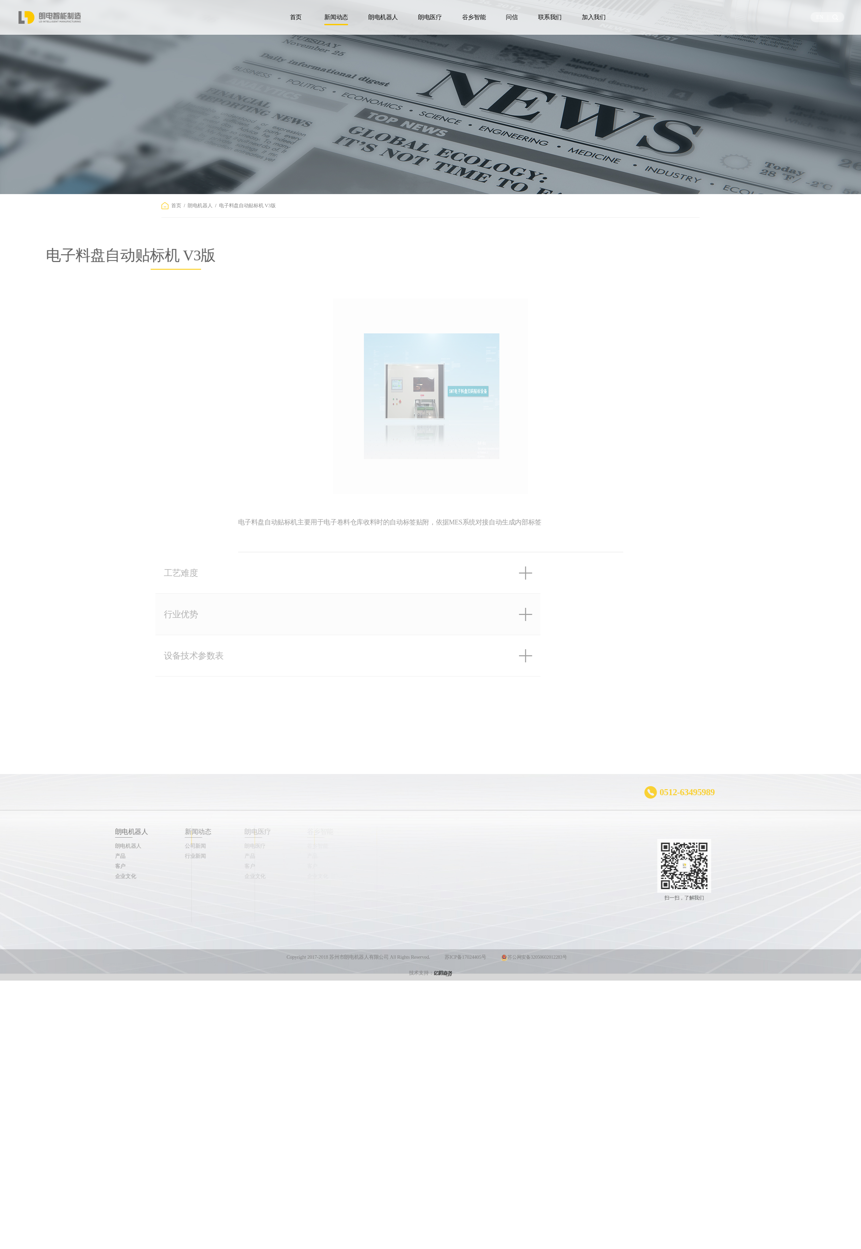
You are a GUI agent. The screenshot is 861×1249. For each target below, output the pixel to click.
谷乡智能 (474, 17)
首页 (296, 17)
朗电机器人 (383, 17)
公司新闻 (161, 846)
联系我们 (550, 17)
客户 (84, 866)
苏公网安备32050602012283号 (533, 968)
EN (819, 17)
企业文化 (89, 876)
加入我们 (594, 17)
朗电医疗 (430, 17)
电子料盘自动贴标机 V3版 (247, 205)
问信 (512, 17)
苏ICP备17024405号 (465, 968)
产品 (84, 856)
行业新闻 (161, 856)
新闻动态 (336, 17)
